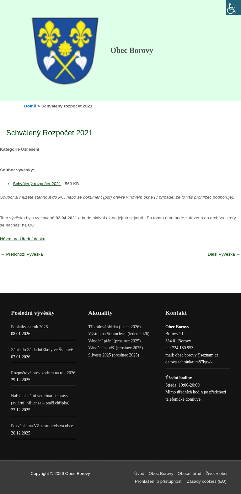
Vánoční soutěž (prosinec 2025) (115, 348)
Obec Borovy (131, 50)
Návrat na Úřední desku (22, 239)
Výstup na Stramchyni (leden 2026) (118, 333)
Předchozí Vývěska (22, 254)
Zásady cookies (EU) (207, 481)
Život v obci (216, 473)
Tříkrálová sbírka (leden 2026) (114, 327)
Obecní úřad (189, 473)
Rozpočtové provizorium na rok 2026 (43, 373)
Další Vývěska (224, 254)
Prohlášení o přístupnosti (158, 481)
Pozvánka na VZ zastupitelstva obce (42, 426)
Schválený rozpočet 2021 (37, 183)
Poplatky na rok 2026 (29, 327)
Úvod (139, 473)
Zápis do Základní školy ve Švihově (42, 349)
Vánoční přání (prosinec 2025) (114, 341)
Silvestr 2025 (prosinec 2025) (113, 355)
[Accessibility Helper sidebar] (233, 7)
